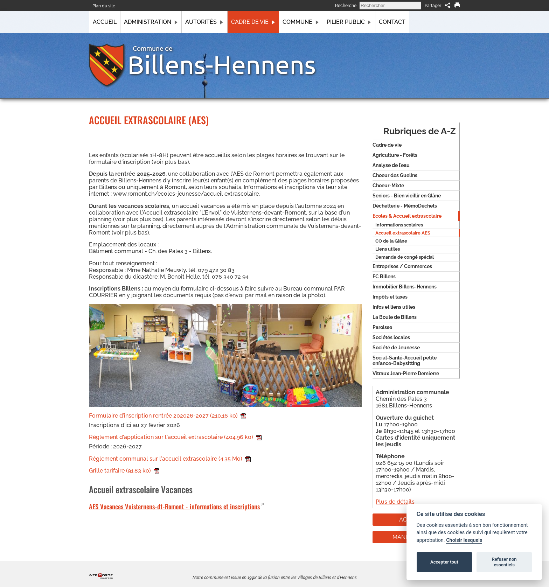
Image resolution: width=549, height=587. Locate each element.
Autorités (204, 22)
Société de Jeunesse (396, 347)
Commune (301, 22)
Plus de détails (395, 501)
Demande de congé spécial (404, 257)
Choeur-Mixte (388, 185)
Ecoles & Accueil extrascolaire (407, 216)
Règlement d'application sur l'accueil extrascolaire (175, 437)
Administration (151, 22)
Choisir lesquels (464, 540)
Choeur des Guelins (395, 175)
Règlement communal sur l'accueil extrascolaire (170, 458)
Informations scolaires (399, 225)
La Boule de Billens (395, 317)
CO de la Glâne (391, 241)
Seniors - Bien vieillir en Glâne (407, 195)
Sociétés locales (391, 337)
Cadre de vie (253, 22)
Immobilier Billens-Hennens (405, 286)
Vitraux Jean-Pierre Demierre (406, 373)
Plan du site (103, 5)
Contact (392, 22)
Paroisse (382, 327)
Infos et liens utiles (394, 307)
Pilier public (349, 22)
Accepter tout (444, 562)
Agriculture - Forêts (395, 155)
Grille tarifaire (124, 470)
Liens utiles (387, 249)
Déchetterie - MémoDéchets (405, 206)
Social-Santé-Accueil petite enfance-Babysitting (405, 360)
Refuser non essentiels (504, 562)
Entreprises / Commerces (402, 266)
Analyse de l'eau (391, 165)
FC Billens (384, 276)
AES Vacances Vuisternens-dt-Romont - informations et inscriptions (174, 506)
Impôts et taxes (390, 297)
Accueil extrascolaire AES (402, 233)
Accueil (105, 22)
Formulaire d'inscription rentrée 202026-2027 (167, 415)
